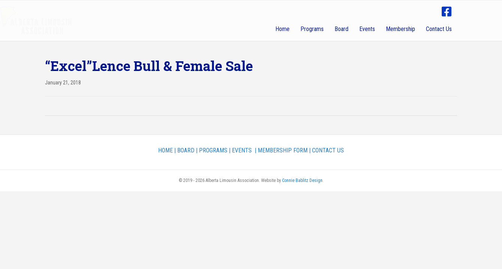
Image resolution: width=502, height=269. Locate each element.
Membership (400, 29)
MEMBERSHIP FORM (283, 150)
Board (341, 29)
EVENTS (242, 150)
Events (367, 29)
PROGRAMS (213, 150)
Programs (312, 29)
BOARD (185, 150)
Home (282, 29)
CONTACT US (328, 150)
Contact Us (439, 29)
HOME (165, 150)
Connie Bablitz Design (302, 180)
